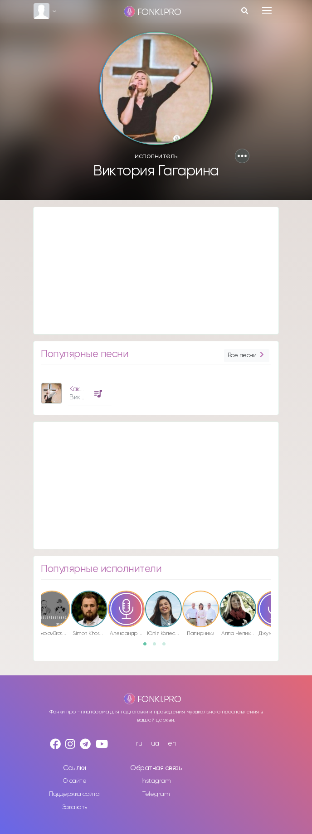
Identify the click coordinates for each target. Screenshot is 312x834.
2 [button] (157, 646)
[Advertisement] (156, 270)
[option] (75, 389)
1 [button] (147, 646)
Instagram (156, 781)
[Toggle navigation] (266, 10)
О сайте (75, 781)
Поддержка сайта (74, 794)
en (172, 743)
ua (155, 743)
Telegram (156, 794)
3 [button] (166, 646)
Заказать (74, 807)
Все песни (247, 355)
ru (139, 743)
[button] (242, 156)
